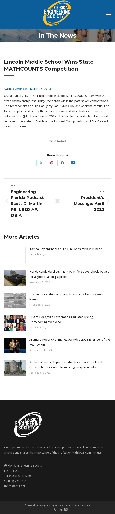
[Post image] (15, 255)
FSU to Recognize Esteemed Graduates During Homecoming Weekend (61, 319)
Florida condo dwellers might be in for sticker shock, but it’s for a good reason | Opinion (69, 274)
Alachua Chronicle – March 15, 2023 (27, 88)
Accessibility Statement (78, 505)
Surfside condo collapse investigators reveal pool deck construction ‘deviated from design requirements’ (66, 364)
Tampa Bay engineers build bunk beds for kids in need (65, 249)
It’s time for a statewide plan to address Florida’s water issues (67, 296)
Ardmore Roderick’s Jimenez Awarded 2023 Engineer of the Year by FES (69, 341)
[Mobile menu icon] (108, 14)
